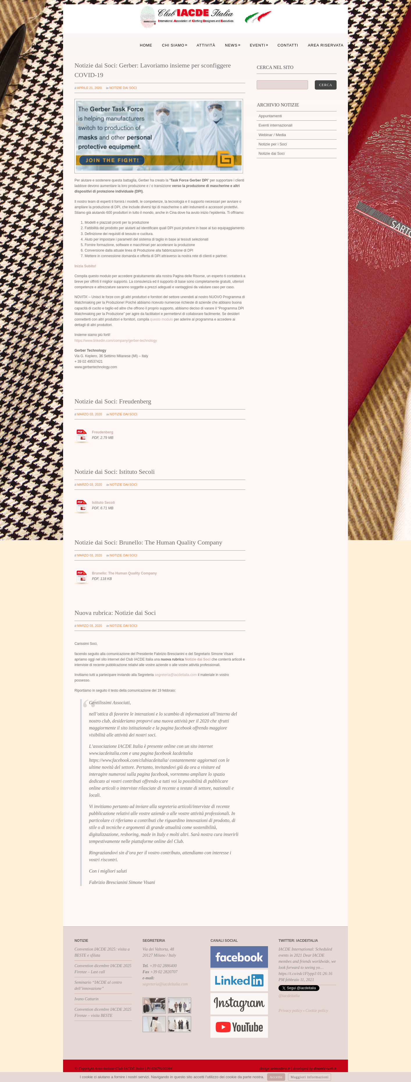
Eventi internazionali (275, 125)
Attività (206, 45)
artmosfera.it (280, 1068)
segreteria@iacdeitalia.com (176, 675)
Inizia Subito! (85, 266)
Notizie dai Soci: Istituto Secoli (114, 471)
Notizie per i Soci (272, 144)
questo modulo (161, 319)
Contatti (288, 45)
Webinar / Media (272, 135)
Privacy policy (290, 1010)
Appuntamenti (270, 116)
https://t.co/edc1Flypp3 (297, 973)
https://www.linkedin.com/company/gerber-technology (115, 341)
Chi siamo (174, 45)
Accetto (276, 1077)
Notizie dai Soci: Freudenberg (112, 401)
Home (146, 45)
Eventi (259, 45)
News (233, 45)
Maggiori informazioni (310, 1077)
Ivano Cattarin (86, 999)
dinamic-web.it (325, 1068)
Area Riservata (326, 45)
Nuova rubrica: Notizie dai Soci (115, 612)
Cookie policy (316, 1010)
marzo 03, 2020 (89, 414)
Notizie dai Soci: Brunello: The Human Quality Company (148, 542)
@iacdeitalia (289, 996)
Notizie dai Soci (123, 88)
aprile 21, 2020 (89, 88)
